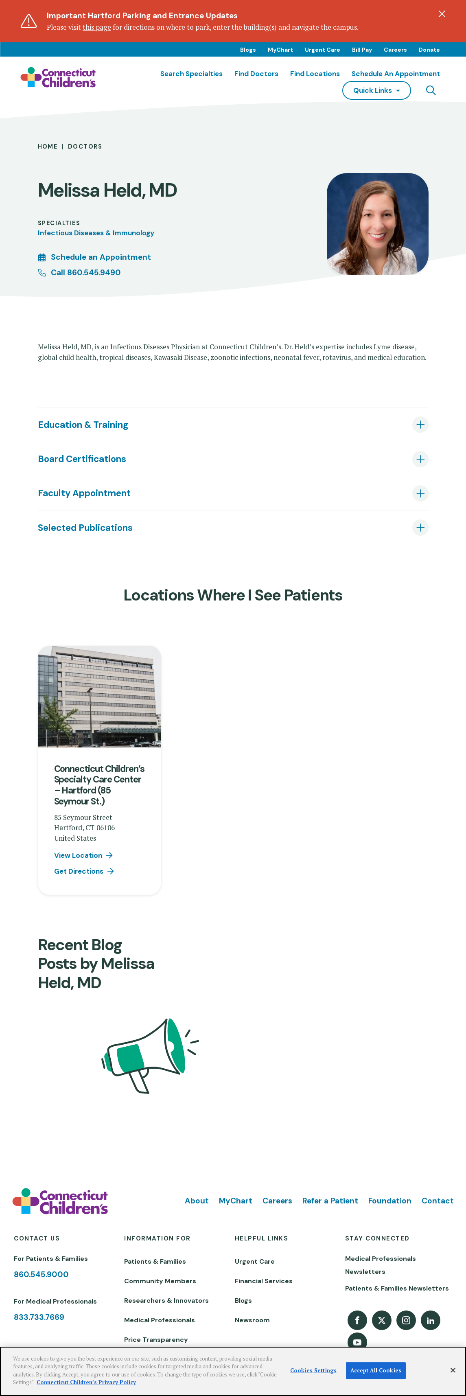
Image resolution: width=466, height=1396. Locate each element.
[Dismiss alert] (442, 14)
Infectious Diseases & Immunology (96, 232)
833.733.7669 (39, 1317)
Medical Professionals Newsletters (380, 1265)
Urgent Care (322, 49)
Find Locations (315, 73)
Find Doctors (256, 73)
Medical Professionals (159, 1320)
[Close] (453, 1370)
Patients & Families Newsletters (397, 1288)
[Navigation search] (431, 90)
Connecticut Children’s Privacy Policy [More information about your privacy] (86, 1382)
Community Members (160, 1281)
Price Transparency (156, 1339)
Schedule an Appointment (396, 73)
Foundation (389, 1201)
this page (97, 27)
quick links (372, 90)
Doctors (85, 147)
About (197, 1201)
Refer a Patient (330, 1201)
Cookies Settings (313, 1370)
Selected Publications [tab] (85, 528)
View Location (78, 855)
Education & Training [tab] (83, 425)
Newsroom (252, 1320)
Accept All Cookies (375, 1370)
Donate (429, 49)
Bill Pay (362, 49)
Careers (395, 49)
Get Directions (78, 871)
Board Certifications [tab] (82, 459)
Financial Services (264, 1281)
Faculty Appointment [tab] (84, 493)
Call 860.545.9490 (86, 272)
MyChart (280, 49)
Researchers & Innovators (166, 1300)
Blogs (248, 49)
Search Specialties (191, 73)
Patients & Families (155, 1261)
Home (48, 147)
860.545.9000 (41, 1274)
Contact (438, 1201)
